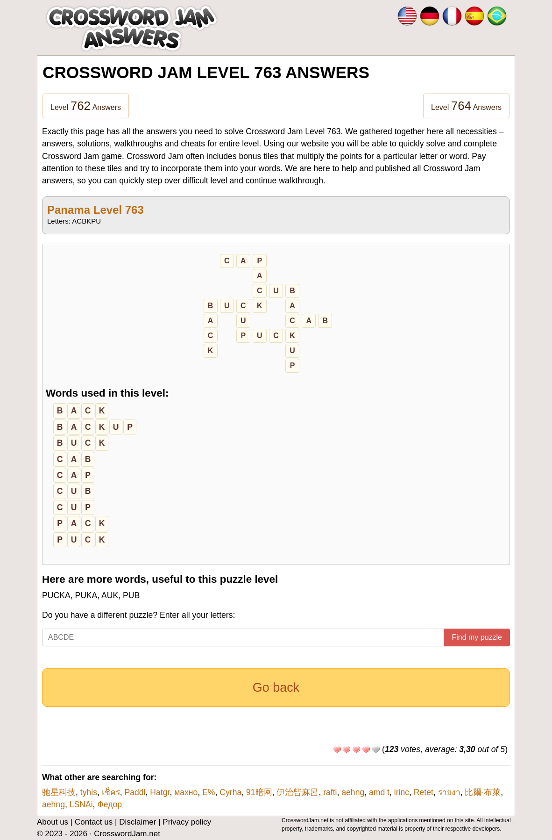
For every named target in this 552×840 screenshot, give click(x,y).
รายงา (449, 792)
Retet (423, 792)
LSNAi (81, 804)
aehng (352, 792)
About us (52, 822)
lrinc (401, 792)
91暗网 (259, 792)
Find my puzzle (477, 637)
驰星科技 (59, 792)
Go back (276, 688)
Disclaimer (137, 822)
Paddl (135, 792)
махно (186, 792)
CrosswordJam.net (127, 833)
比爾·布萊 (483, 792)
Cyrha (230, 792)
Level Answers (85, 106)
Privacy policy (187, 822)
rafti (330, 792)
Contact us (94, 822)
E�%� (208, 792)
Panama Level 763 (95, 209)
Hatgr (160, 792)
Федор (109, 804)
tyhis (88, 792)
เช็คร (111, 792)
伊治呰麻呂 (297, 792)
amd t (379, 792)
